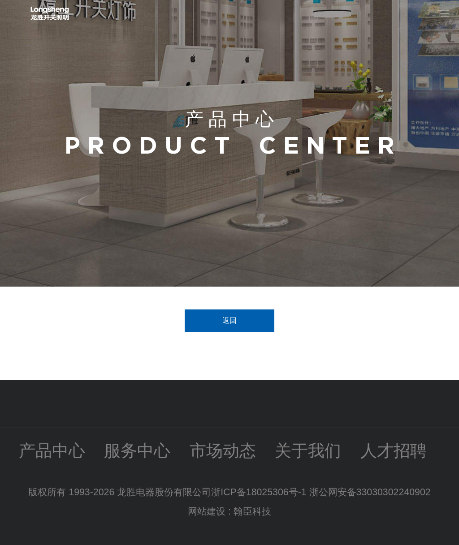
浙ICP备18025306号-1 (260, 492)
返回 (229, 320)
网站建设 (206, 511)
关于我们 (308, 450)
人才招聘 (393, 450)
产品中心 (52, 450)
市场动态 (223, 450)
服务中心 (137, 450)
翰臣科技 (252, 511)
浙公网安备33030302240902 (370, 492)
